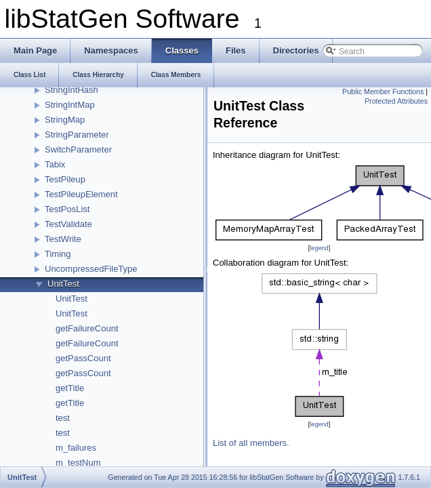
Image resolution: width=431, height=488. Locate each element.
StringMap (65, 120)
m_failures (76, 448)
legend (319, 248)
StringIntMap (70, 105)
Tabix (55, 164)
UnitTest (63, 284)
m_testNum (78, 463)
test (63, 418)
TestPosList (67, 209)
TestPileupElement (81, 194)
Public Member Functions (383, 91)
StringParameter (77, 134)
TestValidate (68, 224)
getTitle (70, 388)
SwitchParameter (78, 149)
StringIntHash (71, 90)
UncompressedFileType (91, 269)
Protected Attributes (396, 101)
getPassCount (83, 358)
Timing (58, 254)
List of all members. (251, 443)
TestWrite (63, 239)
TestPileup (65, 179)
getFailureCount (87, 328)
